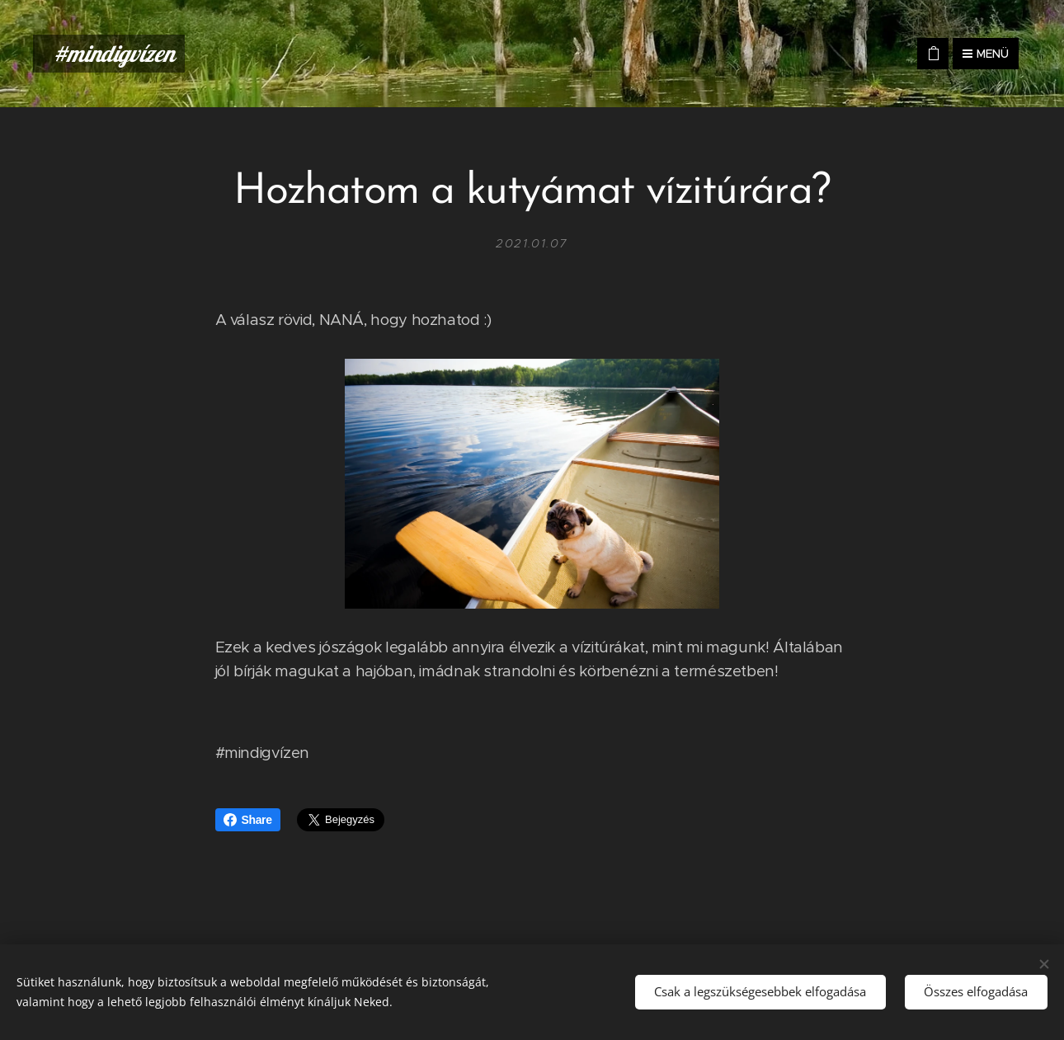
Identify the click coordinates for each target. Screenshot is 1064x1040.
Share (248, 819)
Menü (986, 53)
